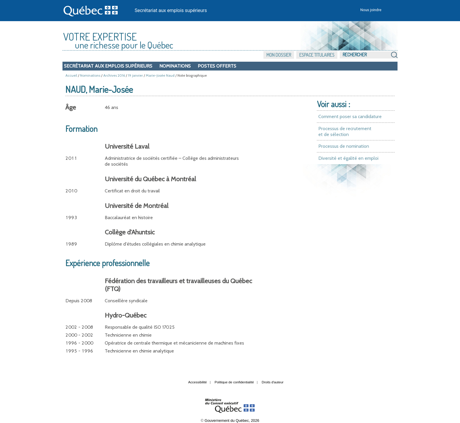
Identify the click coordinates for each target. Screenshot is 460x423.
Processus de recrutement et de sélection (344, 131)
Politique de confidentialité (234, 382)
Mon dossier (278, 55)
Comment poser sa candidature (350, 116)
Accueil (71, 75)
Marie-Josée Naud (160, 75)
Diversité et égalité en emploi (348, 158)
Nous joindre (370, 10)
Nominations (175, 66)
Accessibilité (197, 382)
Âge (70, 107)
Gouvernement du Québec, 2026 (231, 420)
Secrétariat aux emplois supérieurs (171, 10)
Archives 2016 (114, 75)
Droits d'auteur (273, 382)
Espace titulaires (316, 55)
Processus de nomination (343, 146)
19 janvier (135, 75)
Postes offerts (217, 66)
